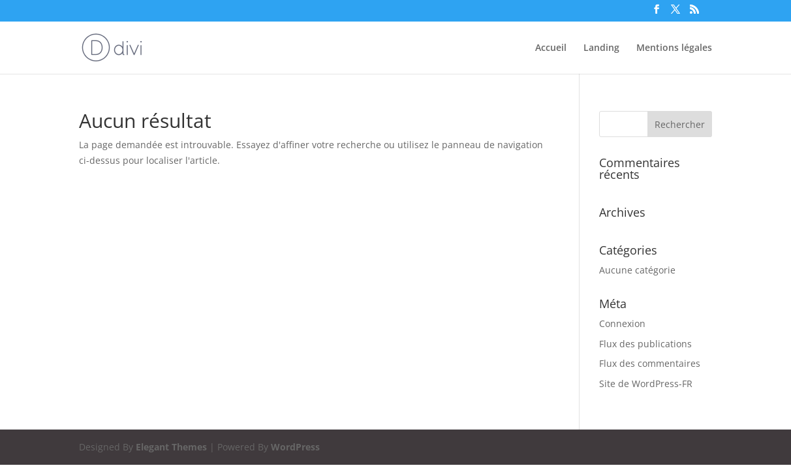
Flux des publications (645, 343)
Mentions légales (674, 48)
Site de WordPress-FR (645, 383)
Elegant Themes (171, 447)
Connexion (622, 323)
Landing (601, 48)
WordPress (295, 447)
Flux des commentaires (649, 363)
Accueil (550, 48)
